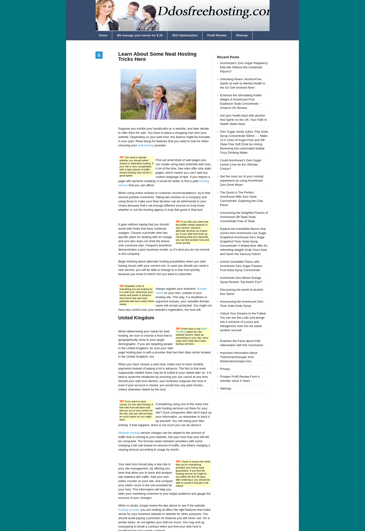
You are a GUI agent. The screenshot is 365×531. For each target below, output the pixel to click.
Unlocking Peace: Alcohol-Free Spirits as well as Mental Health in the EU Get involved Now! (242, 83)
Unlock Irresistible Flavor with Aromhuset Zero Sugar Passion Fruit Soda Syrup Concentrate (241, 266)
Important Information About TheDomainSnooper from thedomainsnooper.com (238, 357)
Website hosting (129, 432)
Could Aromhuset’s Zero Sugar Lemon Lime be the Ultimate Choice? (240, 164)
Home (103, 35)
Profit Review (216, 35)
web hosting (146, 145)
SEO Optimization (185, 35)
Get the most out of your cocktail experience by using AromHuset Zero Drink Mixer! (241, 180)
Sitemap (242, 35)
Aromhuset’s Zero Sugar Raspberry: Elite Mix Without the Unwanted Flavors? (244, 67)
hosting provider (129, 509)
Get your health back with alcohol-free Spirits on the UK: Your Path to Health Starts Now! (243, 120)
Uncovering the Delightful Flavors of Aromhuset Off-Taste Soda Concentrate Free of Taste (244, 217)
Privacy (225, 369)
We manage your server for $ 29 (139, 35)
